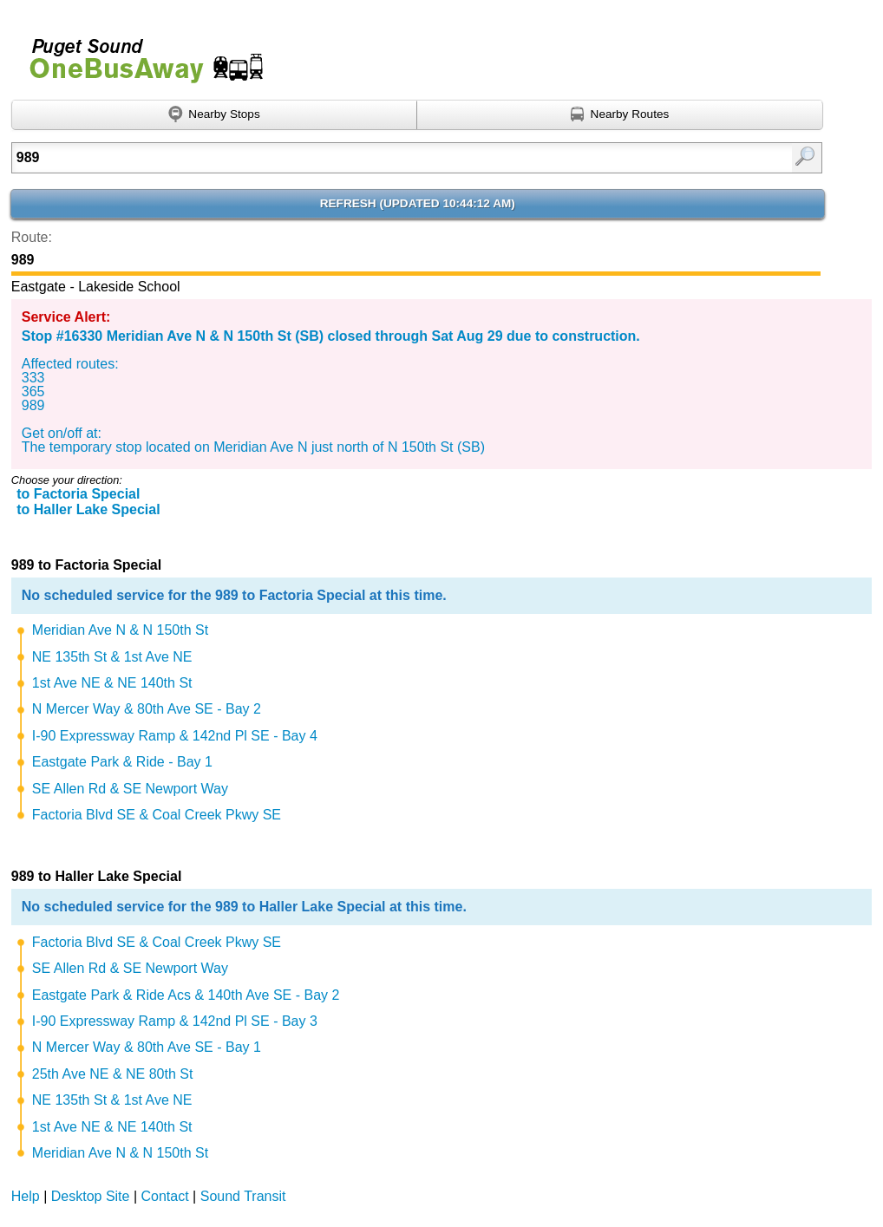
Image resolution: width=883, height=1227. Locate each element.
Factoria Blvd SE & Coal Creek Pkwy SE (156, 814)
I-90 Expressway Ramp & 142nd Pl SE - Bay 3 (174, 1021)
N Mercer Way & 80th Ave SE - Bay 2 (146, 709)
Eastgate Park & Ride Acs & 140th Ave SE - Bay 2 (186, 995)
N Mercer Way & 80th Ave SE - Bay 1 (146, 1047)
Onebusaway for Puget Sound (138, 53)
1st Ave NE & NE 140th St (112, 683)
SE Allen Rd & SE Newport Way (130, 788)
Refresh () (417, 203)
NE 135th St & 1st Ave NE (112, 656)
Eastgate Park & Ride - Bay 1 (122, 761)
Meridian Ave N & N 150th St (120, 630)
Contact (165, 1196)
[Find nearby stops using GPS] (214, 115)
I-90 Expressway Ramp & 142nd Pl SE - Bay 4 (174, 735)
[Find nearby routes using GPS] (619, 115)
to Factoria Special (78, 493)
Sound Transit (243, 1196)
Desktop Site (90, 1196)
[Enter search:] (359, 158)
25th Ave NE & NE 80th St (112, 1074)
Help (25, 1196)
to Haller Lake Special (88, 509)
